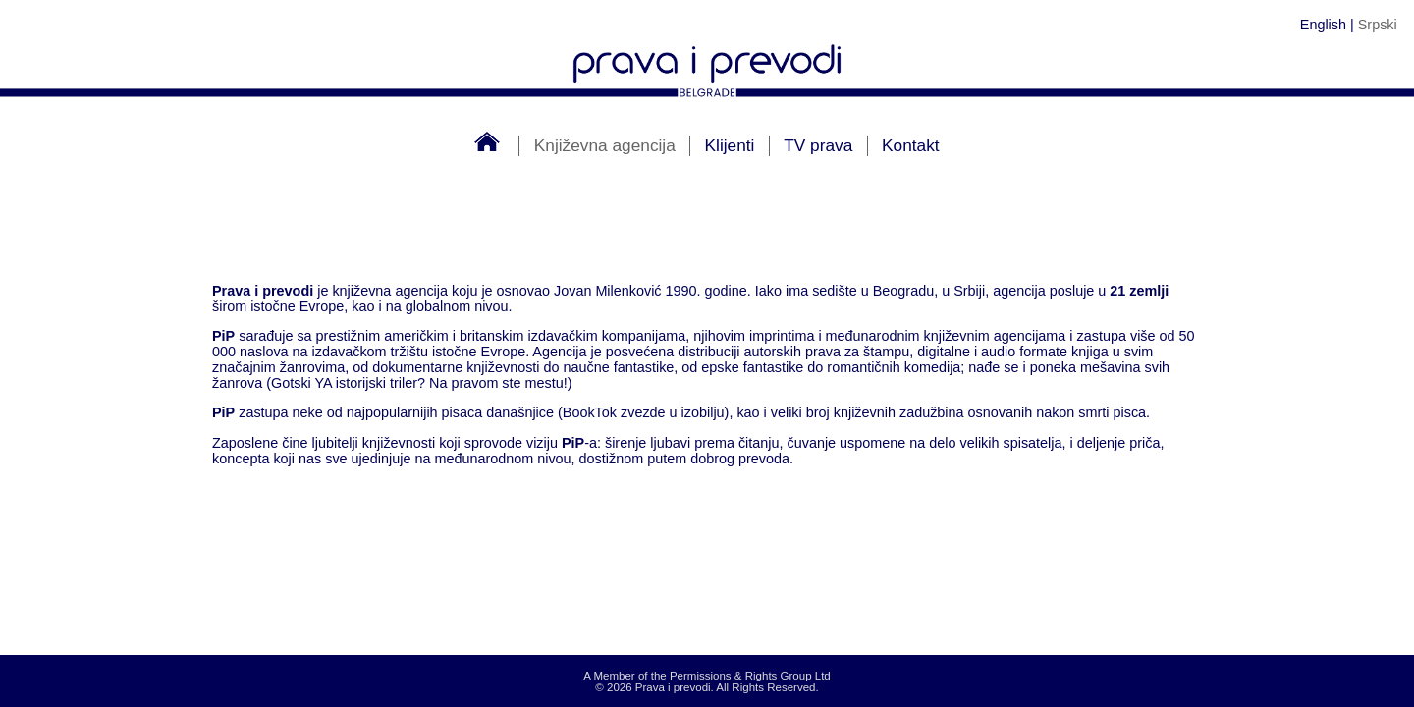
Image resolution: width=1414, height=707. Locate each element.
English (1323, 24)
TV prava (818, 145)
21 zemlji (1139, 291)
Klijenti (730, 145)
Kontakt (911, 145)
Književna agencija (605, 145)
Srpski (1377, 24)
